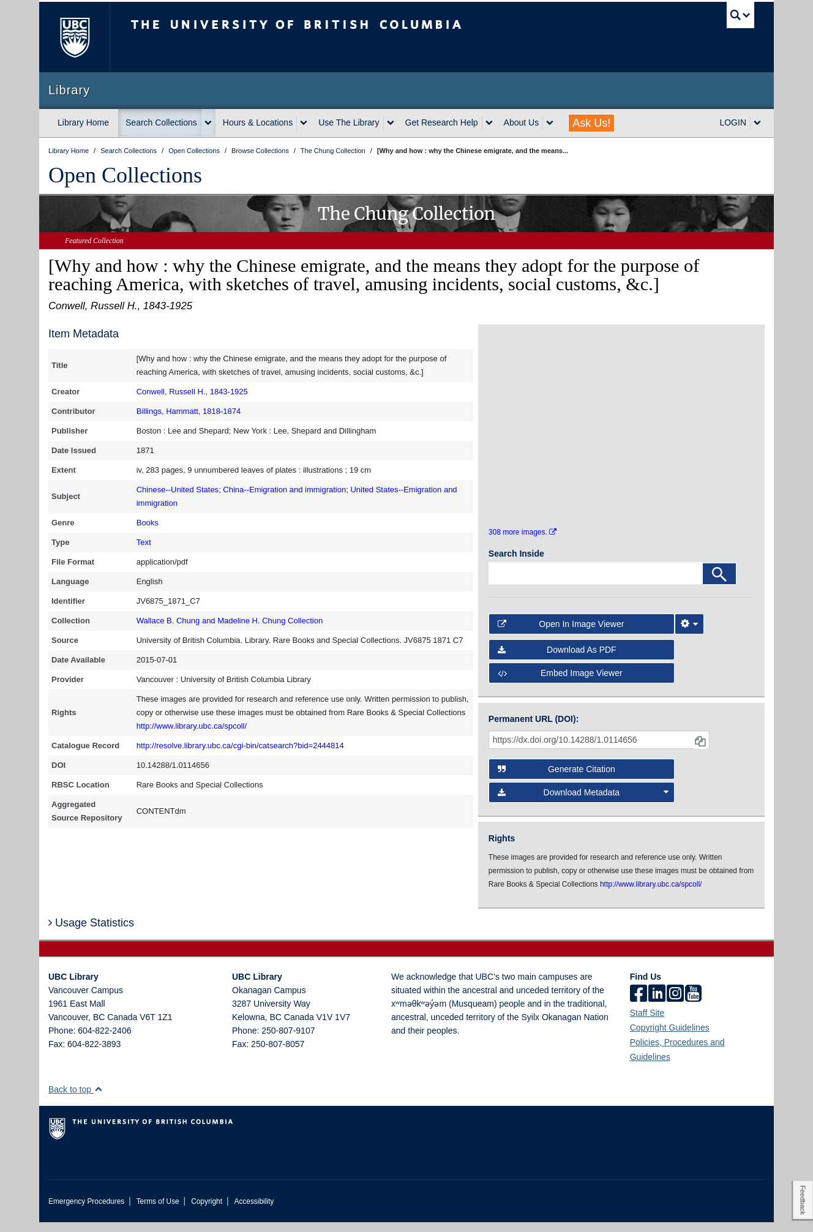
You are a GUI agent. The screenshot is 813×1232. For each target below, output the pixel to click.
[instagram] (675, 1004)
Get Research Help (441, 122)
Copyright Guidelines (670, 1037)
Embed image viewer (560, 683)
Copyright (206, 1211)
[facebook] (638, 1004)
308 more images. (522, 542)
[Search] (719, 584)
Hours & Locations (258, 122)
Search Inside (516, 564)
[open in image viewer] (522, 384)
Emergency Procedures (86, 1211)
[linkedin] (656, 1004)
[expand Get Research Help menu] (489, 123)
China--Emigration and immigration (284, 489)
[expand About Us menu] (549, 123)
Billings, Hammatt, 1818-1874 (189, 411)
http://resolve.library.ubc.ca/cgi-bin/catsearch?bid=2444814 (240, 745)
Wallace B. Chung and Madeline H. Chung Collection (230, 620)
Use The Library (348, 122)
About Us (521, 122)
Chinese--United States (178, 489)
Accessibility (254, 1211)
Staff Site (647, 1022)
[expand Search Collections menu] (208, 123)
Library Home (83, 122)
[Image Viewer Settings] (689, 633)
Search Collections (161, 122)
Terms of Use (158, 1211)
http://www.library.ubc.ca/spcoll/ (192, 726)
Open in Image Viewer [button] (561, 634)
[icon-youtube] (693, 1004)
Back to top (75, 1099)
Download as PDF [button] (557, 659)
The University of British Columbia (74, 37)
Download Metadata (583, 802)
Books (148, 522)
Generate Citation (556, 779)
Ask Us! (591, 123)
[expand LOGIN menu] (757, 123)
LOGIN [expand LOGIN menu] (732, 122)
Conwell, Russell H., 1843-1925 (192, 391)
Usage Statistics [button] (91, 933)
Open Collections (125, 175)
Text (144, 542)
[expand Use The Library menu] (390, 123)
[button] (98, 1098)
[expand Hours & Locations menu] (303, 123)
